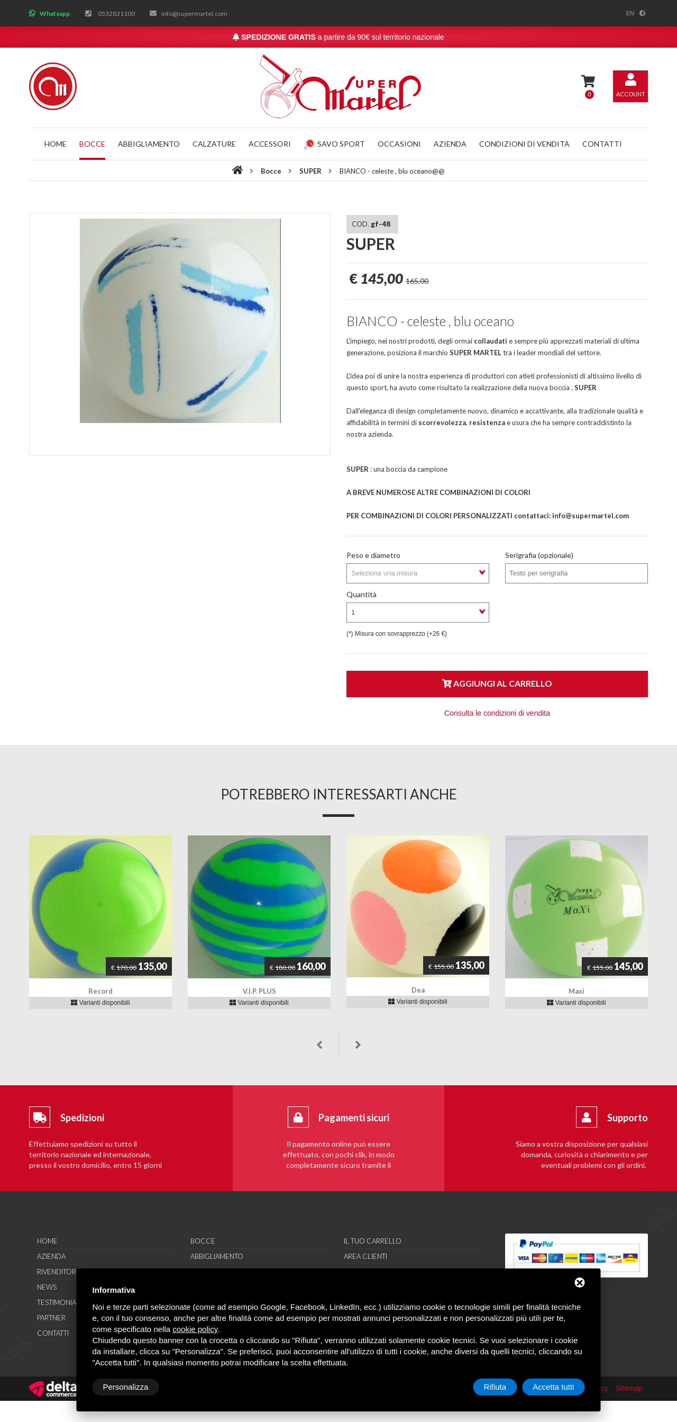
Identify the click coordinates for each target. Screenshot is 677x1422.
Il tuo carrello (372, 1241)
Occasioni (399, 143)
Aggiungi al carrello (497, 683)
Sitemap (629, 1388)
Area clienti (365, 1256)
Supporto (627, 1117)
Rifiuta (495, 1386)
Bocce (92, 143)
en (630, 13)
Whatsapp (55, 13)
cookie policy (195, 1329)
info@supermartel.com (194, 13)
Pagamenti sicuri (353, 1117)
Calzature (214, 143)
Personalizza (126, 1386)
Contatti (602, 143)
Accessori (270, 143)
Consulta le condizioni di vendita (497, 713)
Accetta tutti (553, 1386)
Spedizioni (82, 1117)
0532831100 (116, 13)
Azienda (450, 143)
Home (55, 143)
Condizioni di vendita (524, 143)
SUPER (311, 171)
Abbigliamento (149, 143)
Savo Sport (334, 143)
